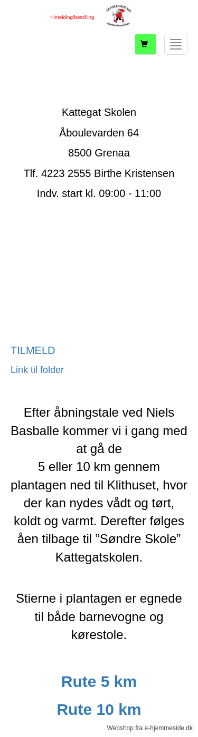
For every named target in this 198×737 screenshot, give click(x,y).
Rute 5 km (99, 681)
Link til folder (37, 370)
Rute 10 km (98, 709)
